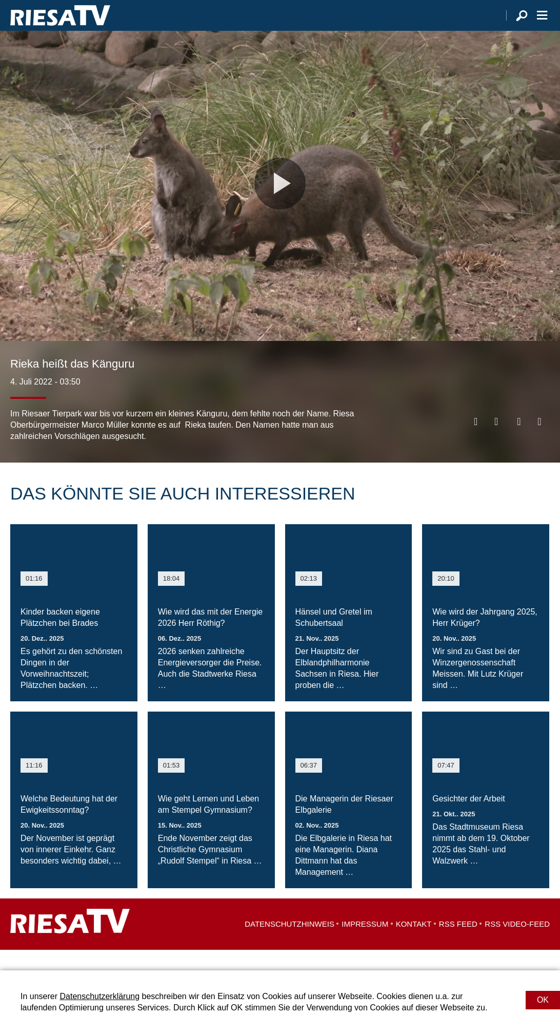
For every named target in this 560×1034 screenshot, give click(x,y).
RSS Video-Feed (517, 944)
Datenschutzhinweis (289, 944)
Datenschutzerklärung (99, 996)
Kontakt (414, 944)
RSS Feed (458, 944)
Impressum (365, 944)
